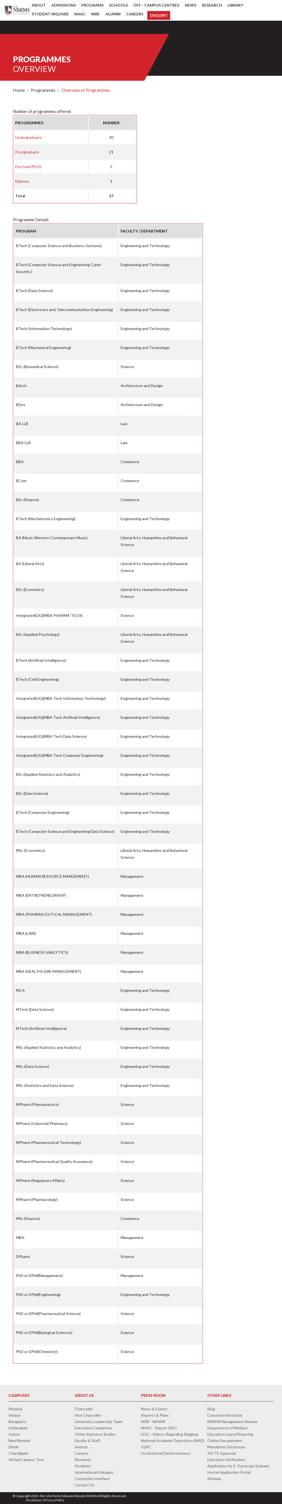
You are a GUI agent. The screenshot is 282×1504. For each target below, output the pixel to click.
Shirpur (15, 1415)
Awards (81, 1446)
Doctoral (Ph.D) (28, 166)
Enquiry (158, 15)
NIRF (95, 14)
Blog (211, 1408)
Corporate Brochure (224, 1415)
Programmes (43, 90)
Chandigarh (18, 1453)
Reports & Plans (155, 1415)
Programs (92, 5)
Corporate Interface (92, 1478)
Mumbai (15, 1408)
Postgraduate (27, 152)
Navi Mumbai (19, 1440)
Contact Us (84, 1485)
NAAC (80, 14)
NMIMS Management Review (232, 1421)
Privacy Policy (54, 1500)
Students (83, 1466)
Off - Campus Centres (156, 5)
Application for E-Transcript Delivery (238, 1466)
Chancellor (84, 1408)
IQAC (146, 1446)
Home (19, 90)
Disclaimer (34, 1500)
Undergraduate (28, 137)
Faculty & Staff (87, 1440)
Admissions (63, 5)
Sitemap (214, 1478)
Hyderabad (18, 1427)
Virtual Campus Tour (26, 1459)
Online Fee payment (224, 1440)
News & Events (154, 1408)
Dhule (14, 1446)
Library (235, 5)
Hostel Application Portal (229, 1472)
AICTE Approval (221, 1453)
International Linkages (94, 1472)
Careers (134, 14)
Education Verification (226, 1459)
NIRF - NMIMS (153, 1421)
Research (212, 5)
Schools (118, 5)
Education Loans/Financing (230, 1434)
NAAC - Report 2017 (159, 1427)
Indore (14, 1434)
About (39, 5)
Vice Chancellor (88, 1415)
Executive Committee (93, 1427)
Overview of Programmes (85, 90)
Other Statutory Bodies (95, 1434)
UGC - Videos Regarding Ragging (169, 1434)
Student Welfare (50, 14)
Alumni (113, 14)
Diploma (22, 181)
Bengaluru (17, 1421)
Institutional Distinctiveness (165, 1453)
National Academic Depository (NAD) (172, 1440)
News (190, 5)
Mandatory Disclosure (226, 1446)
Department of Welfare (227, 1427)
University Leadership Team (99, 1421)
